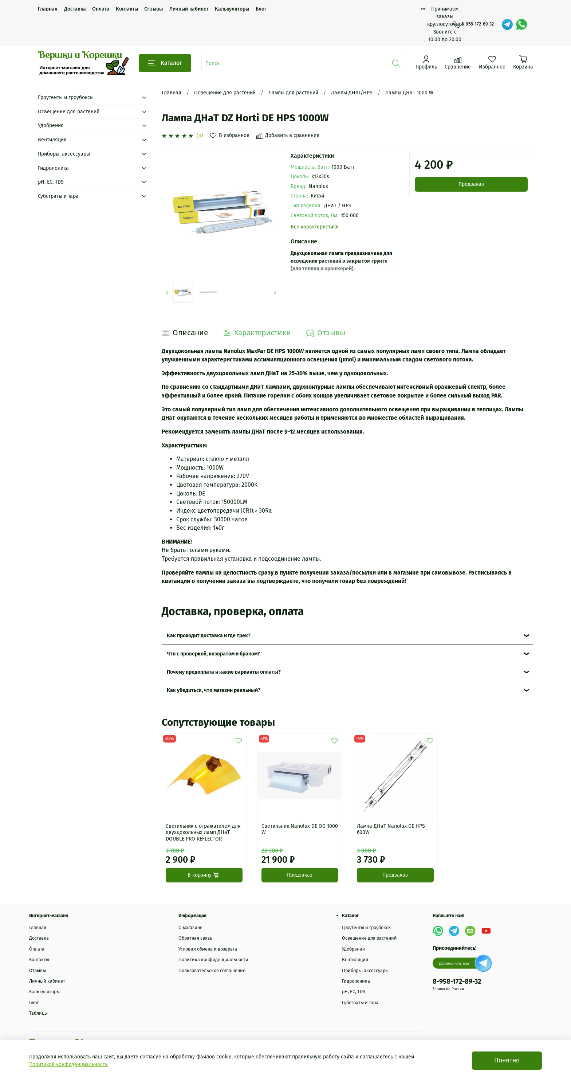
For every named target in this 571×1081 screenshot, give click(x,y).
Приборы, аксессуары (64, 154)
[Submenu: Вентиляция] (144, 140)
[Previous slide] (167, 292)
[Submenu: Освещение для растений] (144, 111)
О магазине (190, 927)
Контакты (127, 9)
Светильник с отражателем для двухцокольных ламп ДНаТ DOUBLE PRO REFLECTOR (203, 832)
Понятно (507, 1060)
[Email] (470, 930)
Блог (261, 9)
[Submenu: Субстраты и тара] (144, 196)
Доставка (75, 9)
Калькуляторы (232, 9)
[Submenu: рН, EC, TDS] (144, 182)
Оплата (100, 9)
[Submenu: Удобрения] (144, 125)
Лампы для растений (293, 93)
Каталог (165, 63)
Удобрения (51, 125)
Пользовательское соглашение (211, 970)
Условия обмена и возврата (207, 949)
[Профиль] (426, 62)
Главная (48, 9)
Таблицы (38, 1013)
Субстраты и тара (58, 196)
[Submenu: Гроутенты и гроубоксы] (144, 97)
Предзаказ (471, 184)
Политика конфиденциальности (213, 959)
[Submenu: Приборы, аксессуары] (144, 154)
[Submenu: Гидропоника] (144, 168)
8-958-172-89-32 (473, 24)
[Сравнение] (458, 62)
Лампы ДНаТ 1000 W (409, 93)
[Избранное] (492, 62)
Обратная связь (195, 938)
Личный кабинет (189, 9)
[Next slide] (275, 292)
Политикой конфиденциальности (68, 1064)
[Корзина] (523, 62)
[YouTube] (486, 930)
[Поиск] (396, 63)
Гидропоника (53, 168)
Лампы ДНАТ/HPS (352, 93)
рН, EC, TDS (51, 182)
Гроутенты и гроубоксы (66, 97)
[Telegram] (507, 24)
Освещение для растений (225, 93)
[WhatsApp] (521, 24)
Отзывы (153, 9)
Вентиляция (52, 140)
